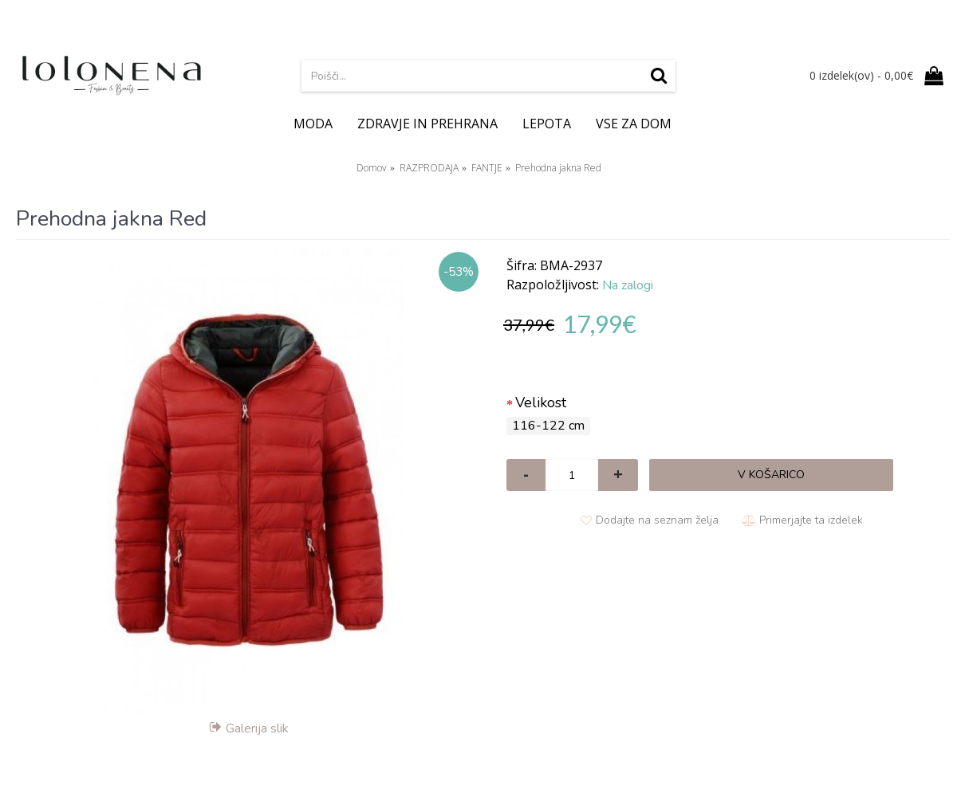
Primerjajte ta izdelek (811, 520)
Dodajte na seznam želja (657, 520)
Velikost (540, 402)
